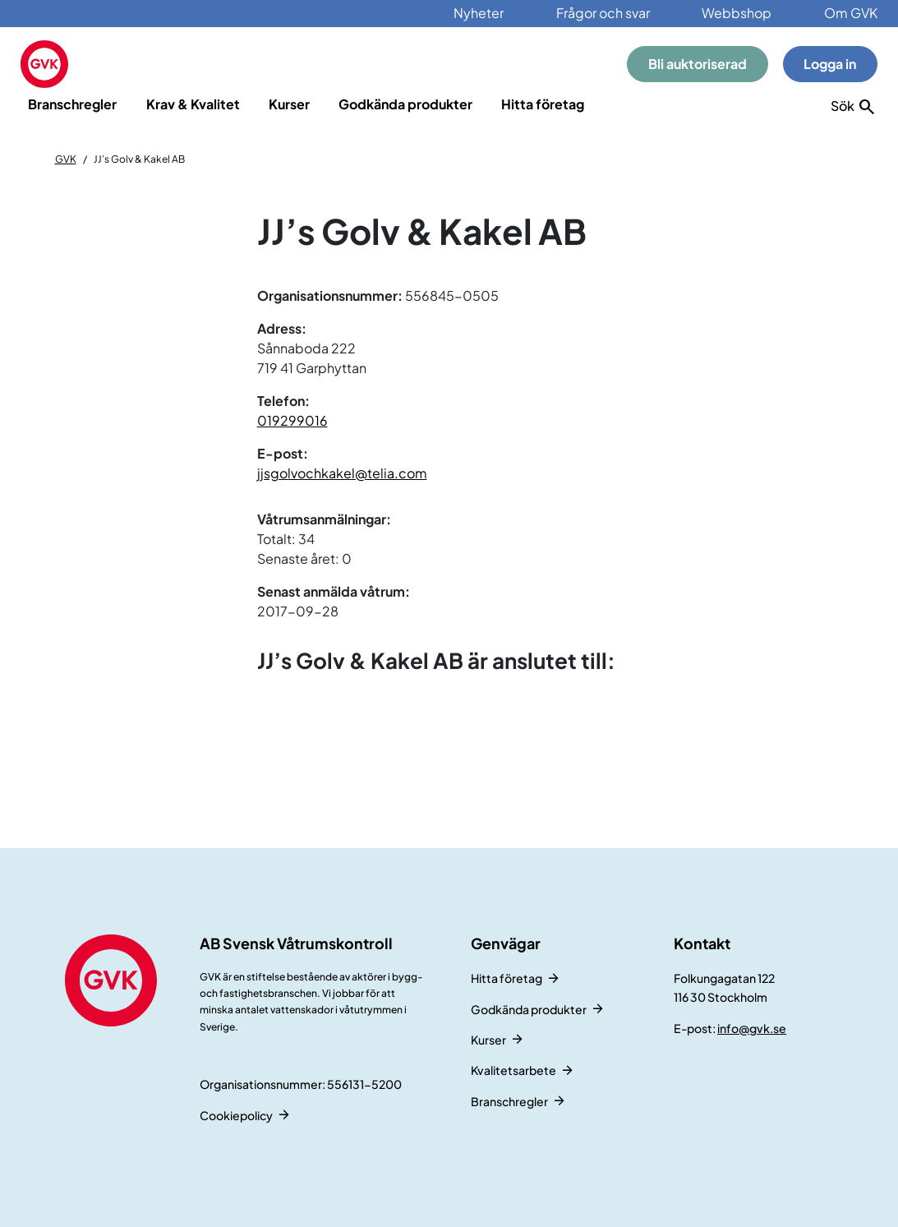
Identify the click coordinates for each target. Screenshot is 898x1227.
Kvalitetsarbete (513, 1070)
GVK (65, 159)
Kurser (289, 104)
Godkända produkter (405, 104)
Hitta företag (542, 104)
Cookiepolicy (236, 1115)
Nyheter (479, 12)
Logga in (830, 63)
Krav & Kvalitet (193, 104)
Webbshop (736, 12)
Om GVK (850, 12)
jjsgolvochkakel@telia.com (342, 473)
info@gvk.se (751, 1028)
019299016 (292, 420)
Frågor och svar (603, 12)
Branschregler (72, 104)
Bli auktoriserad (697, 63)
